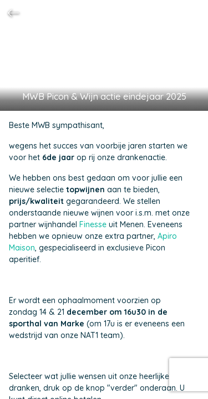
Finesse (92, 224)
